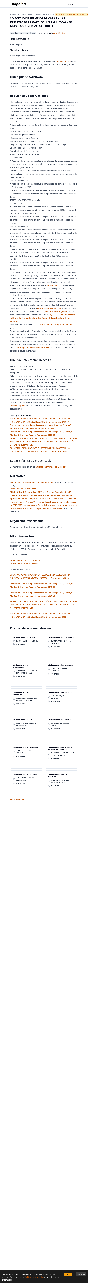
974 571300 (55, 674)
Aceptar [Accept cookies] (68, 1274)
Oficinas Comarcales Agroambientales (55, 324)
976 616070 (20, 783)
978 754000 (20, 676)
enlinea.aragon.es (18, 405)
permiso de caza (63, 61)
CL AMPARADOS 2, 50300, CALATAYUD (61, 642)
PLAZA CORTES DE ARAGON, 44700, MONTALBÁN (27, 672)
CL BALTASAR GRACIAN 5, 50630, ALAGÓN (26, 779)
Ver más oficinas (17, 799)
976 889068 (55, 646)
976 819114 (20, 729)
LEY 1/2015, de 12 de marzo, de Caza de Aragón (33, 482)
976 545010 (55, 729)
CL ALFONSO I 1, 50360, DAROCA (60, 724)
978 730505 (20, 704)
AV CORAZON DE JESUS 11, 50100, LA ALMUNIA (61, 781)
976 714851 (55, 758)
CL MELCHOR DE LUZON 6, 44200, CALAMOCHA (26, 699)
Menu (70, 5)
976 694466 (20, 644)
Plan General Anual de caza (23, 488)
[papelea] (19, 4)
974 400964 (20, 756)
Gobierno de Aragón (43, 14)
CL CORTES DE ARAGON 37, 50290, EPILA (26, 724)
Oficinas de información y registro (51, 467)
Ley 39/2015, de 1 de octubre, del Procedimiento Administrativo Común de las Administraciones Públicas (42, 318)
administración (59, 33)
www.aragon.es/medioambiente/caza (32, 347)
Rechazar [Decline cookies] (81, 1274)
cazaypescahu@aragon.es (49, 308)
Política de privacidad (34, 1277)
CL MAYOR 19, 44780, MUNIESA (59, 697)
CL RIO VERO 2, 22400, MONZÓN (24, 751)
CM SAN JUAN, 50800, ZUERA (27, 641)
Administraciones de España (21, 14)
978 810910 (55, 701)
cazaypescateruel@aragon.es (54, 311)
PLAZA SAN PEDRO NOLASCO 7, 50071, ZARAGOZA (62, 754)
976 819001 (55, 786)
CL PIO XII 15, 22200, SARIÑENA (59, 669)
